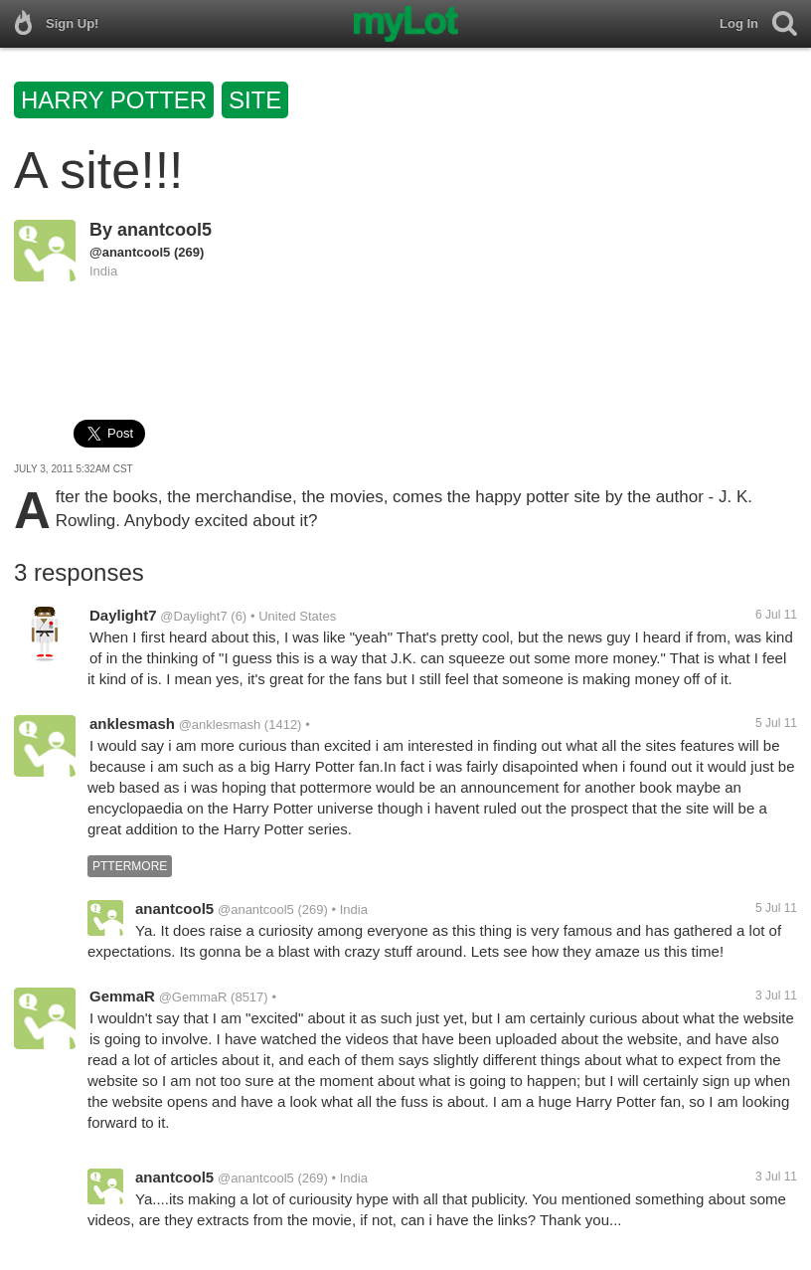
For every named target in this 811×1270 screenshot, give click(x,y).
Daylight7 (123, 615)
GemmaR (122, 996)
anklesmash (132, 723)
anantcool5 (164, 230)
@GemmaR (193, 997)
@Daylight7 (193, 616)
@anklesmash (220, 724)
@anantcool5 (129, 252)
